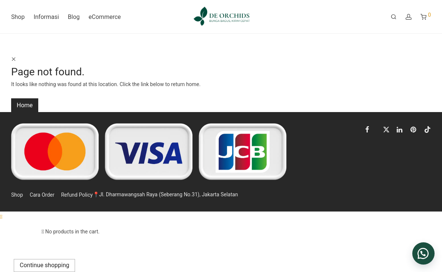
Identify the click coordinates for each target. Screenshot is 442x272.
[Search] (393, 17)
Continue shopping (44, 265)
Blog (74, 16)
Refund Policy (76, 195)
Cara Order (42, 195)
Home (25, 105)
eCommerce (105, 16)
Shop (18, 16)
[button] (423, 253)
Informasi (46, 16)
